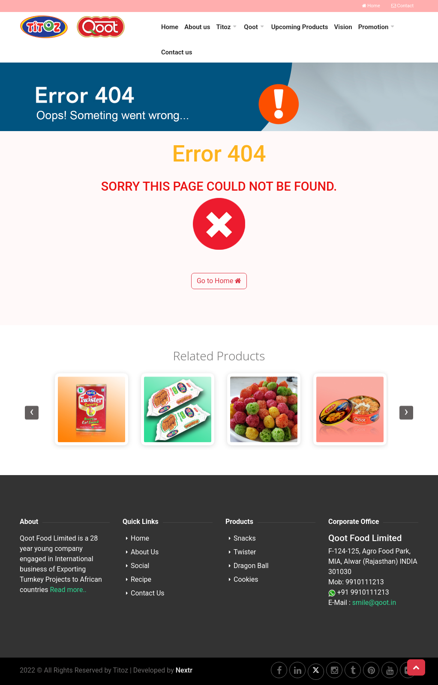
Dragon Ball (251, 566)
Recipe (141, 579)
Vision (343, 27)
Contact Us (148, 593)
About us (197, 27)
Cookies (246, 579)
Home (371, 6)
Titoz (223, 27)
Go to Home (219, 310)
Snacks (245, 538)
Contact (402, 6)
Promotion (373, 27)
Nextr (184, 670)
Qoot (251, 27)
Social (140, 566)
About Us (145, 552)
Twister (245, 552)
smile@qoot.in (374, 602)
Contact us (176, 52)
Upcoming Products (299, 27)
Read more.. (68, 590)
